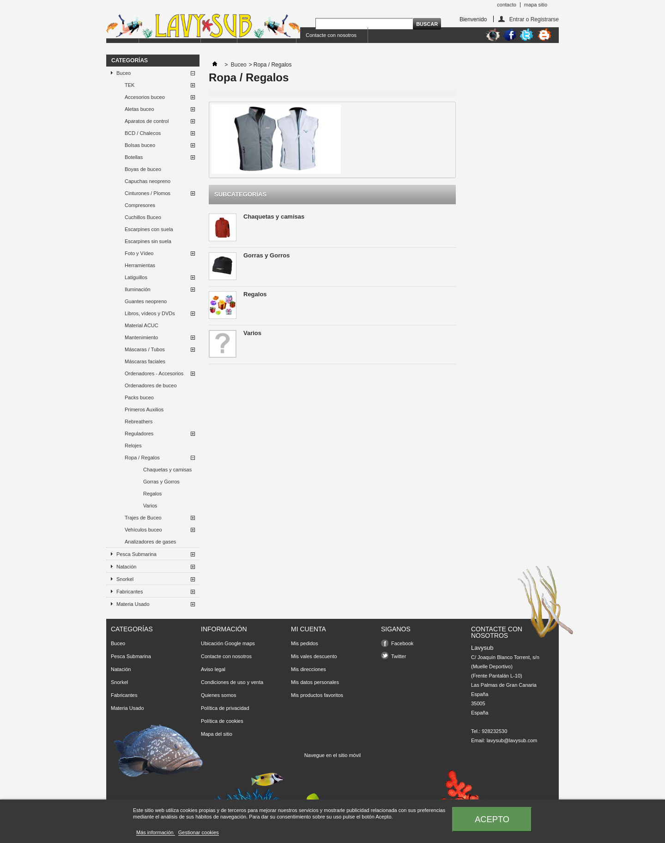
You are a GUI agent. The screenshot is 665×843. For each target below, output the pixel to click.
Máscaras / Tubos (145, 349)
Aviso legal (213, 669)
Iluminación (138, 289)
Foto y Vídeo (139, 253)
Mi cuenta (308, 629)
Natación (126, 566)
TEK (129, 85)
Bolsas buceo (140, 145)
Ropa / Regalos (142, 457)
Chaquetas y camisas (167, 469)
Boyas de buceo (143, 169)
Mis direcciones (308, 669)
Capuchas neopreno (147, 181)
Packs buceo (139, 397)
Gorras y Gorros (161, 481)
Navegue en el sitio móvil (332, 755)
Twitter (398, 656)
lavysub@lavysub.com (512, 740)
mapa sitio (535, 4)
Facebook (402, 643)
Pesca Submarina (136, 554)
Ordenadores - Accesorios (154, 373)
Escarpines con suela (149, 229)
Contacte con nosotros (331, 35)
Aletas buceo (139, 109)
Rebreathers (139, 421)
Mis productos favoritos (317, 695)
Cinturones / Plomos (147, 193)
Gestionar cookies (198, 832)
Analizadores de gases (150, 541)
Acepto (492, 819)
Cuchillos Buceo (143, 217)
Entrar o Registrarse (534, 19)
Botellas (134, 157)
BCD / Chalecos (143, 133)
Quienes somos (218, 695)
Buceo (123, 73)
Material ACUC (141, 325)
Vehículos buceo (143, 529)
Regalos (152, 493)
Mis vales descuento (314, 656)
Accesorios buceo (145, 97)
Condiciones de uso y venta (232, 682)
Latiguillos (136, 277)
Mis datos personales (315, 682)
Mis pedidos (304, 643)
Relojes (133, 445)
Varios (150, 505)
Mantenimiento (141, 337)
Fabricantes (129, 591)
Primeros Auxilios (144, 409)
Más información (155, 832)
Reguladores (139, 433)
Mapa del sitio (216, 734)
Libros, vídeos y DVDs (150, 313)
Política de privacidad (225, 708)
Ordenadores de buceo (151, 385)
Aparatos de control (147, 121)
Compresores (140, 205)
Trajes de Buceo (143, 517)
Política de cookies (222, 721)
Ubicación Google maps (228, 643)
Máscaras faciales (145, 361)
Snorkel (124, 579)
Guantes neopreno (146, 301)
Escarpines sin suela (148, 241)
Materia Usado (133, 604)
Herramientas (140, 265)
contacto (506, 4)
